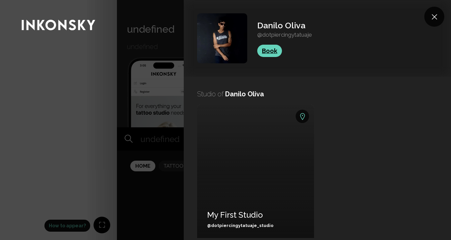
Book (269, 50)
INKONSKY (14, 3)
